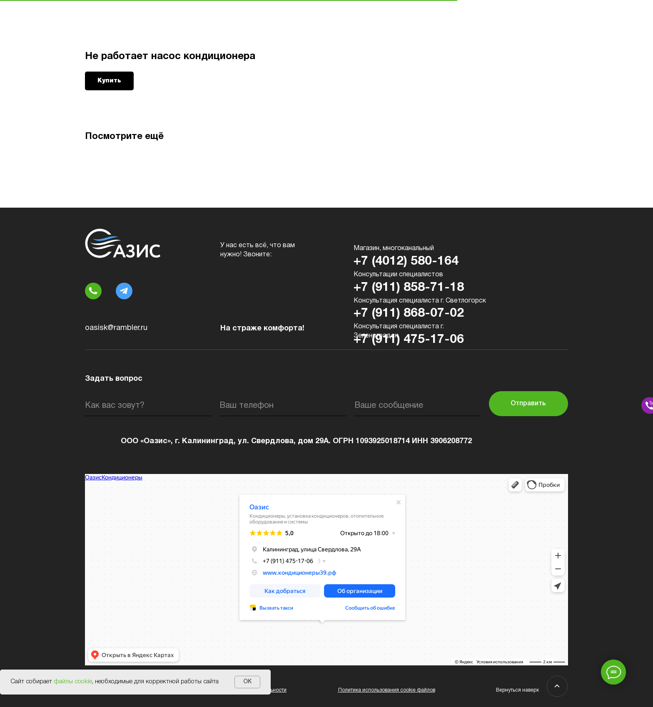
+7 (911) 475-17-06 (409, 339)
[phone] (282, 405)
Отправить (528, 404)
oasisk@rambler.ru (116, 328)
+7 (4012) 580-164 (406, 261)
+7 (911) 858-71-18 (409, 287)
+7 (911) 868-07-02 (409, 313)
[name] (148, 405)
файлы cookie (73, 682)
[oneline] (417, 405)
